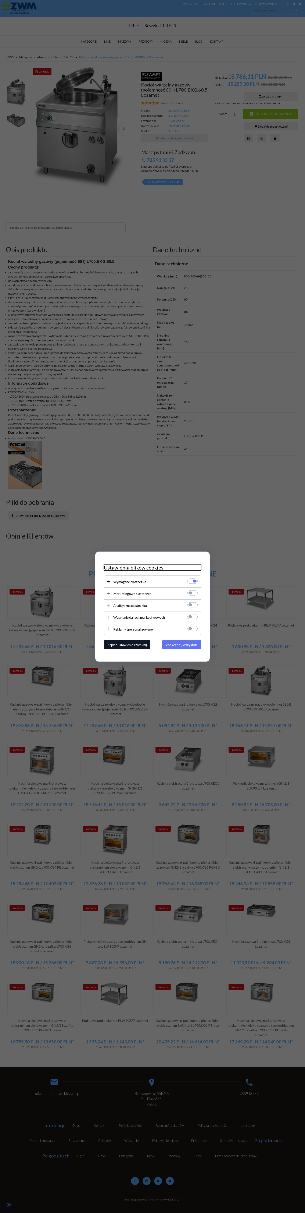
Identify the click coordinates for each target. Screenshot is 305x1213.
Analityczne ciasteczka (130, 605)
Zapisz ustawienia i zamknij (127, 644)
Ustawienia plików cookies (133, 567)
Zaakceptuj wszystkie (182, 644)
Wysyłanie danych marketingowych (139, 617)
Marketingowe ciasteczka (132, 593)
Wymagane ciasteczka (129, 581)
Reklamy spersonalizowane (133, 629)
